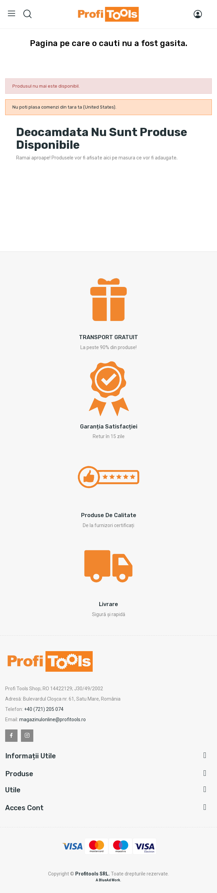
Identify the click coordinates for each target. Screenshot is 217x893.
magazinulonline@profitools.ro (52, 719)
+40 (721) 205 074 (44, 709)
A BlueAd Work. (108, 880)
